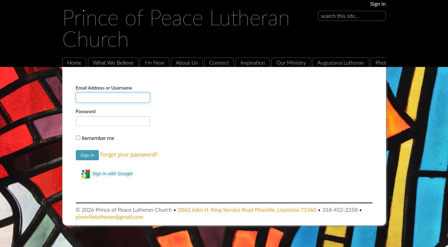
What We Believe (113, 62)
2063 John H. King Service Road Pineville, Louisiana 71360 (247, 209)
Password (86, 111)
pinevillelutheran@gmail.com (109, 216)
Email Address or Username (104, 88)
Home (74, 62)
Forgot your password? (128, 154)
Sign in (378, 3)
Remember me (98, 138)
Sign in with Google (106, 174)
